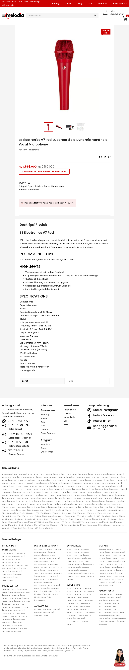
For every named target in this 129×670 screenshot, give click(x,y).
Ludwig (61, 504)
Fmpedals (36, 492)
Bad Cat (95, 477)
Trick (21, 525)
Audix (39, 477)
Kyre (119, 501)
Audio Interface (74, 588)
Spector (54, 519)
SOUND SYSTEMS (10, 585)
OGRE (47, 510)
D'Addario (55, 483)
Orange (55, 510)
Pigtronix (100, 510)
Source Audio (43, 519)
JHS (31, 501)
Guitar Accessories (115, 552)
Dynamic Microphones (39, 186)
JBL (18, 501)
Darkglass (66, 483)
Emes (85, 489)
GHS (37, 495)
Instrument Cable (51, 609)
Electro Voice (56, 489)
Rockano (92, 513)
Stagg (79, 519)
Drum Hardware (50, 594)
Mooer (89, 507)
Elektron (68, 489)
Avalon (62, 477)
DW (98, 486)
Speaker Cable (41, 615)
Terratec (13, 525)
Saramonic (70, 516)
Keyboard (21, 553)
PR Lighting (29, 513)
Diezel (41, 486)
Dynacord (106, 486)
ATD (15, 477)
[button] (125, 18)
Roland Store (70, 409)
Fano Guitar (7, 492)
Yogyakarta (69, 417)
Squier (72, 519)
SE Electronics (32, 189)
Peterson (79, 510)
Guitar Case (104, 555)
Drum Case (53, 564)
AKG (64, 474)
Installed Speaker (11, 595)
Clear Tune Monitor (95, 480)
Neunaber (22, 510)
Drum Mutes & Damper (45, 576)
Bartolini (104, 477)
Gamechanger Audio (12, 495)
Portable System (9, 628)
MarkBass (105, 504)
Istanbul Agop (89, 498)
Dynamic (116, 486)
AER (42, 474)
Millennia (53, 507)
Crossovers (19, 619)
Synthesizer (7, 574)
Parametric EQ (73, 621)
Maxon (13, 507)
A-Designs (7, 474)
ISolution (68, 498)
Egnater (27, 489)
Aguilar (49, 474)
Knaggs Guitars (84, 501)
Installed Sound (9, 589)
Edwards (18, 489)
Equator (99, 489)
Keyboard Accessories (12, 556)
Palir (62, 510)
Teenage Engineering (92, 522)
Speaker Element (11, 604)
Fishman (26, 492)
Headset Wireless (108, 621)
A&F (15, 474)
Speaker (6, 625)
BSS (33, 480)
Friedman (91, 492)
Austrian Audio (50, 477)
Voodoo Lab (118, 525)
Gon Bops (67, 495)
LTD (55, 504)
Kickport (72, 501)
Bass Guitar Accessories (78, 549)
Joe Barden (48, 501)
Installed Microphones (19, 592)
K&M (58, 501)
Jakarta (67, 413)
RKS (74, 513)
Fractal (82, 492)
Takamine (23, 522)
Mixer (11, 601)
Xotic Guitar (28, 528)
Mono (82, 507)
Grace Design (80, 495)
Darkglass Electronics (83, 483)
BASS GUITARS (74, 545)
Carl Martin (42, 480)
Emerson (77, 489)
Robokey (82, 513)
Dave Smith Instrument (105, 483)
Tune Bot (45, 525)
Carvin (61, 480)
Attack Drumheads (26, 477)
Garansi (44, 429)
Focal (45, 492)
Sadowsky (48, 516)
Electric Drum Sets (42, 597)
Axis (69, 477)
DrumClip (80, 486)
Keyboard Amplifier (11, 559)
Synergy (13, 522)
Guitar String (110, 579)
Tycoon (54, 525)
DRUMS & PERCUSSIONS (46, 545)
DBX (119, 483)
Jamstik (11, 501)
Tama (32, 522)
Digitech (50, 486)
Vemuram (92, 525)
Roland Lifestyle (9, 516)
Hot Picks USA (22, 498)
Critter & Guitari (25, 483)
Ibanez (59, 498)
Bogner (12, 480)
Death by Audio (30, 486)
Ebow (4, 489)
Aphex (119, 474)
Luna (68, 504)
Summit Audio (99, 519)
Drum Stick (39, 579)
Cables (37, 609)
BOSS (27, 480)
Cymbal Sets (49, 555)
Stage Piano (14, 571)
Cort (113, 480)
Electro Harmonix (40, 489)
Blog (80, 3)
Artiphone (6, 477)
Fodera (63, 492)
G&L (99, 492)
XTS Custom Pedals (44, 528)
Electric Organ (8, 553)
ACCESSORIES (41, 605)
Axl (73, 477)
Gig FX (51, 495)
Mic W (45, 507)
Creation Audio (9, 483)
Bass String (80, 558)
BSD (66, 424)
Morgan (104, 507)
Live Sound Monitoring (13, 610)
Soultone (19, 519)
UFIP (61, 525)
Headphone (82, 597)
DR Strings (69, 486)
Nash (13, 510)
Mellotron (22, 507)
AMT (91, 474)
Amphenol (72, 474)
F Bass (123, 489)
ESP (106, 489)
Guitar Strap (112, 561)
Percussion (39, 600)
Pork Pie (19, 513)
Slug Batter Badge (110, 516)
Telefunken (108, 522)
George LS (28, 495)
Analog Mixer (16, 598)
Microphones (57, 186)
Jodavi (38, 501)
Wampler (6, 528)
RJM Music (66, 513)
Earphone (6, 613)
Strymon (88, 519)
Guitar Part (112, 558)
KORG (95, 501)
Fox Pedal (72, 492)
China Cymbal (40, 552)
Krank (102, 501)
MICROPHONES (106, 590)
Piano (15, 568)
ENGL (92, 489)
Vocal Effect (118, 612)
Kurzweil (111, 501)
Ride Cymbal (53, 558)
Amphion (83, 474)
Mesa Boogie (34, 507)
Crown (36, 483)
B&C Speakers (83, 477)
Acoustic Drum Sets (43, 549)
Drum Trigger (52, 579)
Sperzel (63, 519)
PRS (37, 513)
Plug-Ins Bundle (74, 600)
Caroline (52, 480)
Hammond (121, 495)
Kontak (68, 3)
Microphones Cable (43, 612)
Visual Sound (105, 525)
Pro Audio (18, 622)
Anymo (111, 474)
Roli (19, 516)
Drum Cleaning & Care (44, 567)
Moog (96, 507)
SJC (93, 516)
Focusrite (54, 492)
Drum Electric (40, 588)
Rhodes (56, 513)
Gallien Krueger (110, 492)
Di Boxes (26, 607)
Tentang (54, 3)
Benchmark (115, 477)
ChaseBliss (71, 480)
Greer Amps (108, 495)
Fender (17, 492)
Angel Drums (101, 474)
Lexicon (31, 504)
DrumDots (90, 486)
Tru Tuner (29, 525)
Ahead (57, 474)
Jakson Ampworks (106, 498)
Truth (37, 525)
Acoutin (22, 474)
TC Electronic (42, 522)
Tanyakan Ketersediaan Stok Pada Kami (44, 171)
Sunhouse (112, 519)
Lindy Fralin (41, 504)
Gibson (43, 495)
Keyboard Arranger (11, 562)
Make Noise (77, 504)
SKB (98, 516)
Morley (113, 507)
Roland (116, 513)
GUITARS (103, 545)
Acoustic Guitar (106, 549)
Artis (90, 3)
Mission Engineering (68, 507)
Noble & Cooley (35, 510)
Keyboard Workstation (12, 565)
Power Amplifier (22, 601)
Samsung (58, 516)
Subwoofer (17, 625)
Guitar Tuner (111, 564)
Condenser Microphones (110, 594)
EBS (10, 489)
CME (107, 480)
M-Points (102, 3)
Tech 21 (76, 522)
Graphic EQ (7, 622)
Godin (58, 495)
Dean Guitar (15, 486)
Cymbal (57, 549)
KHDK (64, 501)
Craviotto (121, 480)
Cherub (81, 480)
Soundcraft (30, 519)
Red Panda (46, 513)
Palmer (69, 510)
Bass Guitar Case (75, 555)
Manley (88, 504)
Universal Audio (72, 525)
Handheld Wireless (117, 618)
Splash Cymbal (41, 561)
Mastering (79, 618)
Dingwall (59, 486)
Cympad (45, 483)
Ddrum (5, 486)
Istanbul (77, 498)
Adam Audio (33, 474)
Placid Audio (8, 513)
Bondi (20, 480)
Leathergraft (20, 504)
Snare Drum (53, 585)
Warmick (17, 528)
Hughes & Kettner (46, 498)
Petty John (89, 510)
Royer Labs (28, 516)
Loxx (50, 504)
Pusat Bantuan (48, 433)
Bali (65, 420)
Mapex (96, 504)
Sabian (38, 516)
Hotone (33, 498)
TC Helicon (55, 522)
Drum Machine (46, 591)
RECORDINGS (73, 584)
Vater (83, 525)
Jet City (25, 501)
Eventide (114, 489)
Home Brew (8, 498)
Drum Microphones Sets (51, 573)
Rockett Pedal (104, 513)
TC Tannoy (66, 522)
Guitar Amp (111, 567)
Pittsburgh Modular (114, 510)
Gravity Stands (94, 495)
